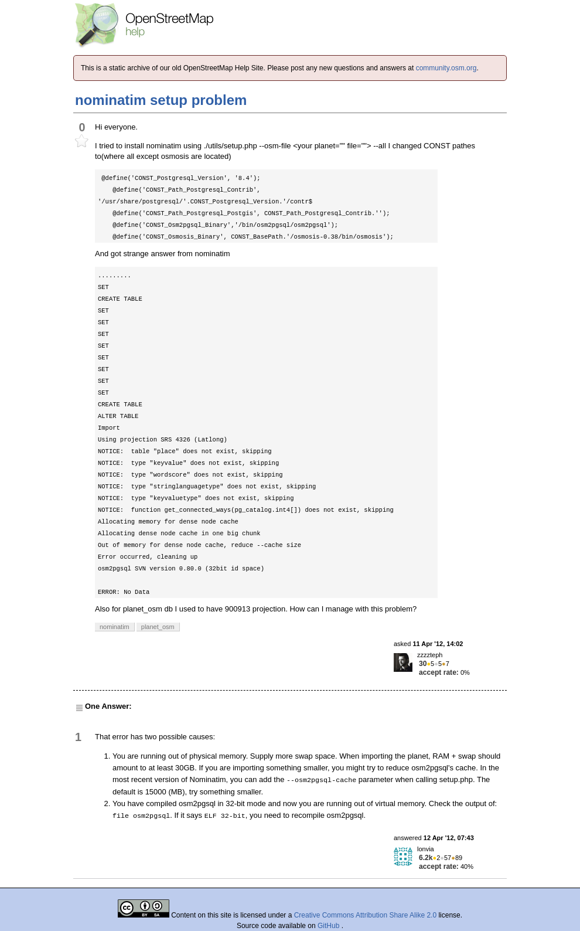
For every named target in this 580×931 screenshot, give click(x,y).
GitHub (330, 926)
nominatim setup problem (161, 100)
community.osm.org (446, 68)
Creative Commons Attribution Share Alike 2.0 (365, 915)
